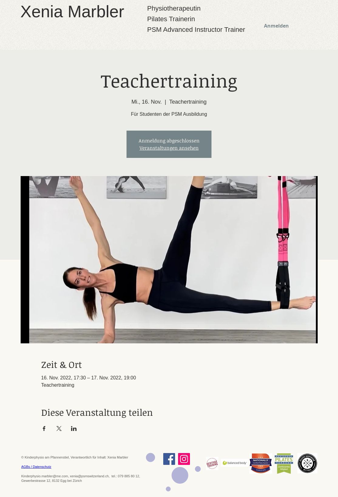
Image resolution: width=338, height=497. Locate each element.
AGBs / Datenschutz (36, 467)
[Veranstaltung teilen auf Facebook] (44, 428)
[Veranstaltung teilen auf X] (59, 428)
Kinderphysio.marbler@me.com (44, 476)
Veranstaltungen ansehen (169, 148)
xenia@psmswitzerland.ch (89, 476)
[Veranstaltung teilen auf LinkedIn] (74, 428)
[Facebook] (169, 459)
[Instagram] (184, 459)
